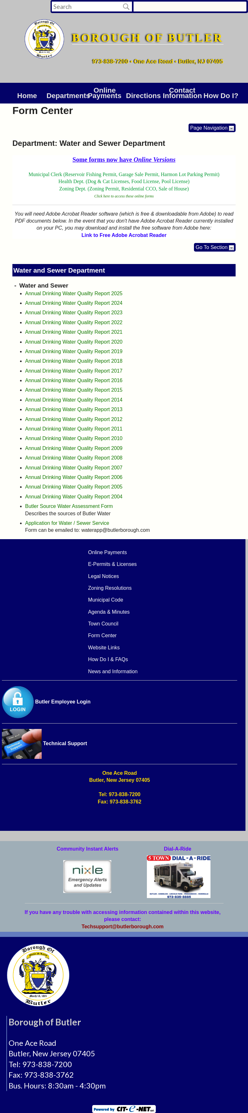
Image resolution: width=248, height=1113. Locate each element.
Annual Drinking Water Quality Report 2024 (73, 303)
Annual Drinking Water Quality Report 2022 (73, 322)
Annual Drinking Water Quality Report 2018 (73, 361)
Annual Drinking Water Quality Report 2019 (73, 351)
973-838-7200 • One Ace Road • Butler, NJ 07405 (158, 61)
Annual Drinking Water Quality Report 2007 (73, 467)
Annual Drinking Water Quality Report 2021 (73, 332)
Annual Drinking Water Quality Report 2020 (73, 342)
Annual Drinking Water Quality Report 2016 (73, 380)
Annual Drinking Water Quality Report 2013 (73, 409)
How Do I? (220, 96)
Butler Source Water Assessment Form (69, 506)
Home (27, 96)
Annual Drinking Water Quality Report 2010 (73, 438)
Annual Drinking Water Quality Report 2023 (73, 312)
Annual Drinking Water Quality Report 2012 (73, 419)
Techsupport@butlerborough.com (123, 926)
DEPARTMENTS (65, 96)
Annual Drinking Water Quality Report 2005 (73, 486)
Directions (143, 96)
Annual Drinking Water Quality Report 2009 (73, 448)
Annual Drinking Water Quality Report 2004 (73, 496)
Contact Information (182, 93)
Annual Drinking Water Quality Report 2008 (73, 457)
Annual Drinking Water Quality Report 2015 (73, 390)
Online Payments (104, 93)
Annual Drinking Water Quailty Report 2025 (73, 293)
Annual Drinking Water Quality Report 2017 (73, 371)
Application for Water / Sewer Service (67, 523)
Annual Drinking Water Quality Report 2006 (73, 477)
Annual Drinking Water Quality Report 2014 (73, 400)
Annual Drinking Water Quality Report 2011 (73, 429)
